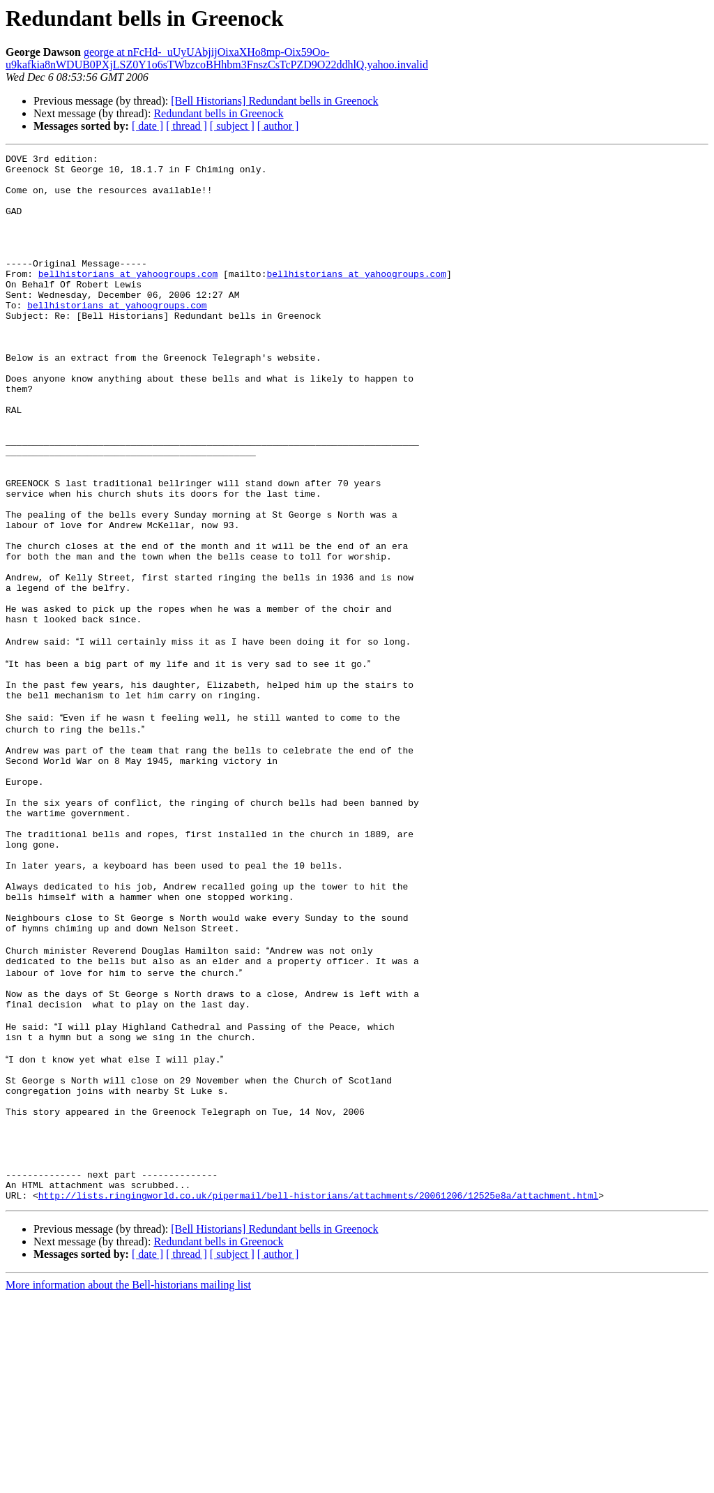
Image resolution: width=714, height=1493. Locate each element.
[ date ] (147, 126)
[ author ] (278, 126)
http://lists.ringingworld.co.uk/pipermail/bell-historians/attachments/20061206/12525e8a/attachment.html (318, 1391)
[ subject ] (232, 126)
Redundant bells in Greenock (218, 113)
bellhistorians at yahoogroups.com (128, 298)
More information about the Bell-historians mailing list (128, 1481)
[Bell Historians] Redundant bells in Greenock (274, 101)
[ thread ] (186, 126)
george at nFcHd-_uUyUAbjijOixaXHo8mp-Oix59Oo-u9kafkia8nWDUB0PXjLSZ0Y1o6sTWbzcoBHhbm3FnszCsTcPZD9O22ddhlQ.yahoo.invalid (217, 58)
